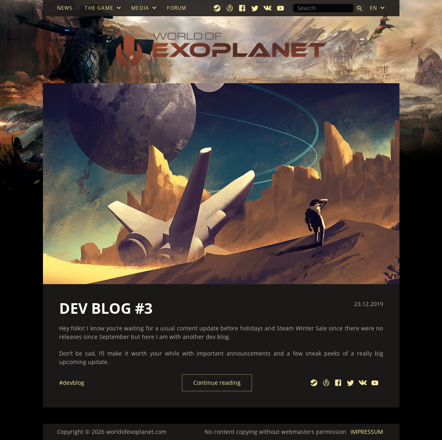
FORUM (176, 7)
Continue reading (217, 382)
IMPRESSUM (366, 432)
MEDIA (140, 7)
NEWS (65, 7)
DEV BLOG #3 (106, 308)
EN (373, 7)
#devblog (71, 383)
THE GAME (99, 7)
